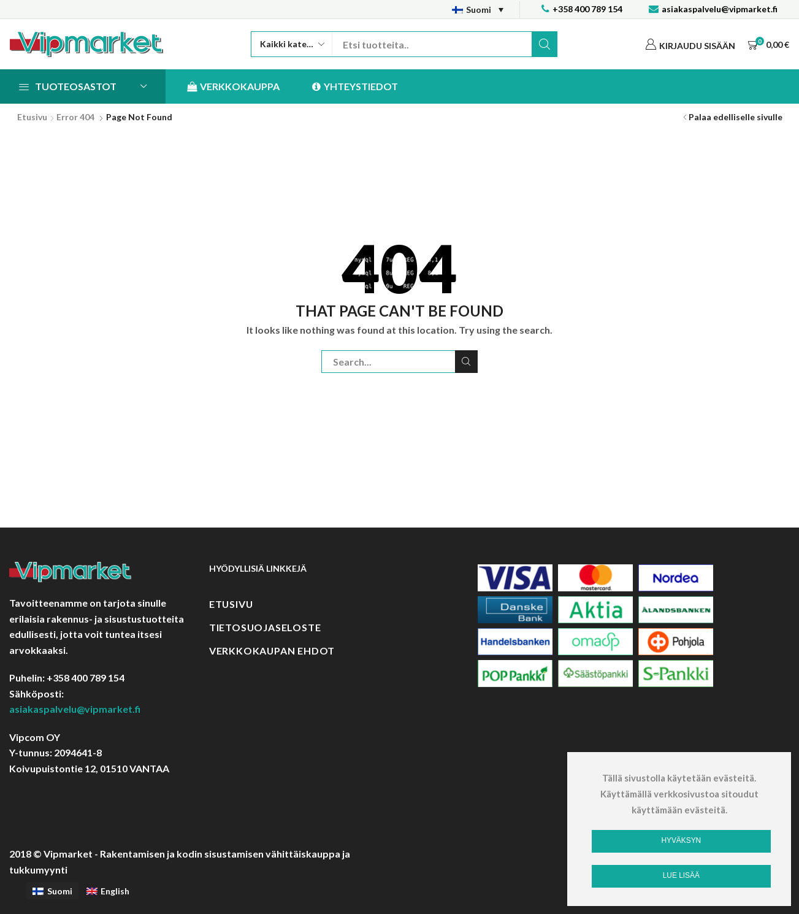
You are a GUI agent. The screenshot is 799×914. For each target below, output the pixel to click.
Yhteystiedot (355, 87)
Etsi (544, 44)
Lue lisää (681, 875)
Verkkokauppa (233, 87)
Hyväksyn (681, 840)
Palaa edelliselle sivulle (735, 117)
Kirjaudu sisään (697, 45)
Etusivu (32, 117)
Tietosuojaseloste (265, 627)
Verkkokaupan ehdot (272, 650)
